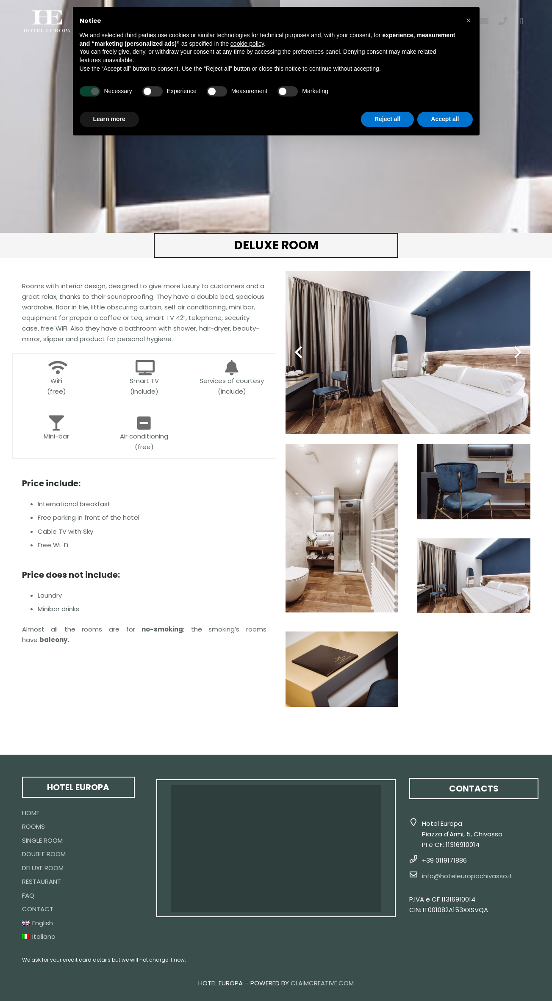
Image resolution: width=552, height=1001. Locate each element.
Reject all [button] (387, 119)
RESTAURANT (41, 881)
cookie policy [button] (247, 43)
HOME (30, 812)
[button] (468, 20)
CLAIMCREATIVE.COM (322, 983)
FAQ (28, 895)
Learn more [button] (109, 119)
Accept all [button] (445, 119)
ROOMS (33, 826)
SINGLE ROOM (42, 840)
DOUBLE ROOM (44, 853)
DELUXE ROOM (43, 867)
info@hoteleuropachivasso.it (467, 875)
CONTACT (37, 908)
